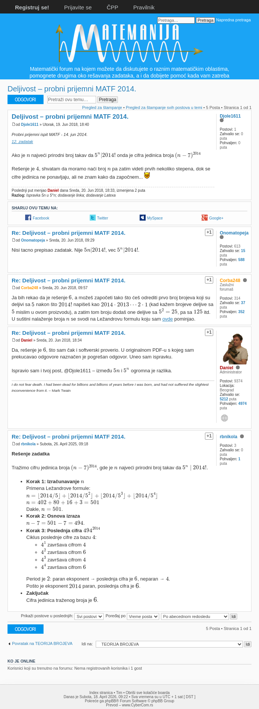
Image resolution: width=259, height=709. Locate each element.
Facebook (41, 218)
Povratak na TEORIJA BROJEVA (42, 643)
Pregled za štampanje (102, 107)
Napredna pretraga (233, 20)
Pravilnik (144, 7)
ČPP (112, 7)
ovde (167, 319)
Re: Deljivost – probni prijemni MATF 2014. (68, 233)
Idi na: (87, 644)
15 (243, 251)
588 (241, 260)
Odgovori (26, 99)
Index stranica (101, 693)
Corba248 (29, 288)
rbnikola (28, 444)
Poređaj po (132, 615)
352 (241, 312)
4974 (242, 404)
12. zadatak (22, 141)
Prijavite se (78, 7)
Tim (119, 693)
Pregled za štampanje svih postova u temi (164, 107)
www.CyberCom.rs (137, 705)
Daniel (53, 190)
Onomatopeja (33, 240)
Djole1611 (30, 124)
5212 (224, 399)
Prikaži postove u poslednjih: (62, 615)
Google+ (216, 218)
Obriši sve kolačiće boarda (148, 693)
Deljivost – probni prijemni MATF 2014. (72, 89)
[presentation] (28, 155)
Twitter (102, 218)
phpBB (110, 701)
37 (243, 303)
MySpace (155, 218)
